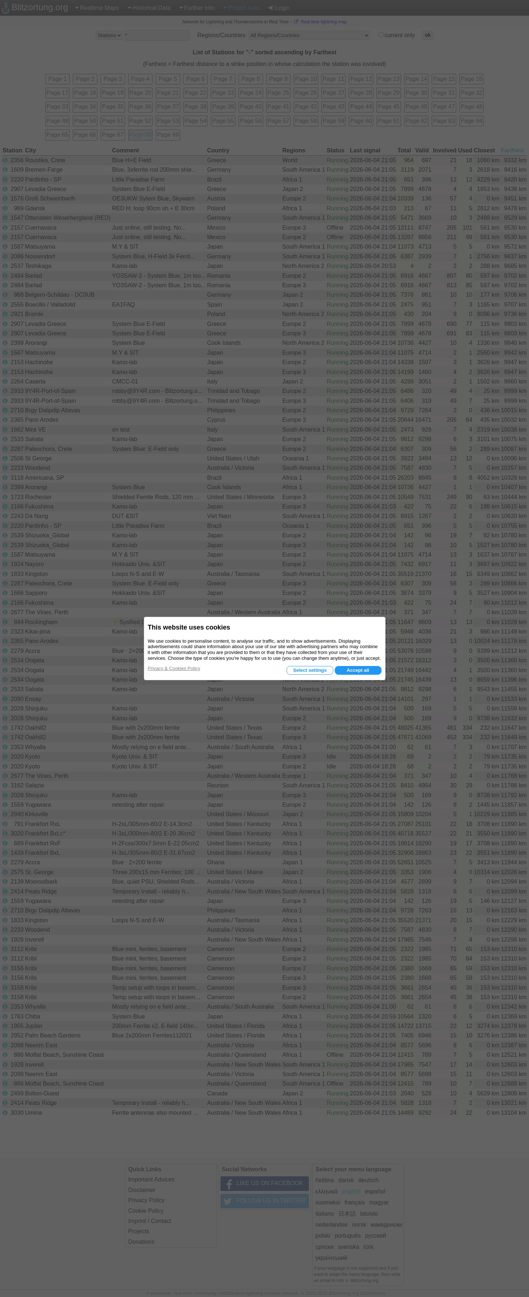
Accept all (358, 670)
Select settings (310, 670)
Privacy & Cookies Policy (174, 668)
